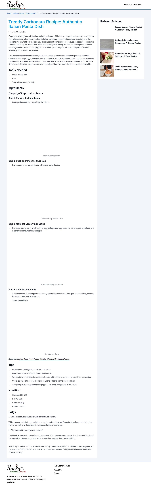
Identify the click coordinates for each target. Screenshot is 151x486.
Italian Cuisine (132, 5)
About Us (58, 470)
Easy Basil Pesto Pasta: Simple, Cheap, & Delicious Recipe (44, 359)
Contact (57, 473)
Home (9, 14)
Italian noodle (31, 14)
